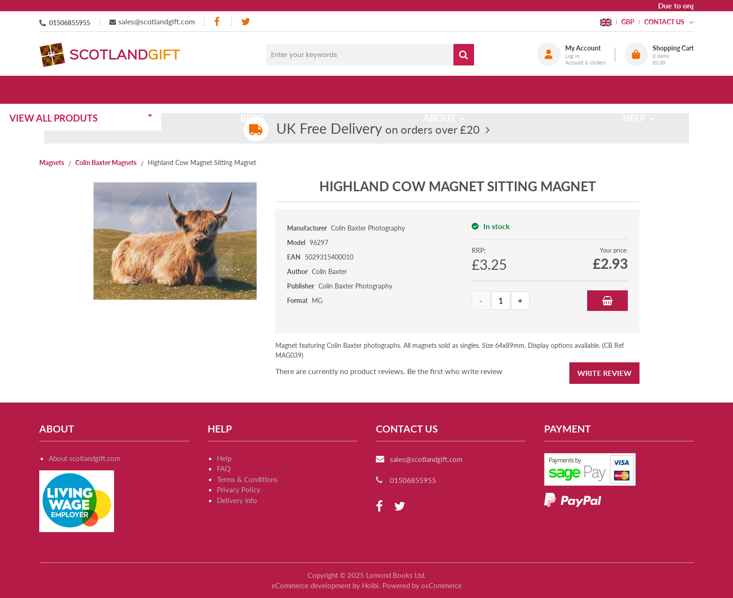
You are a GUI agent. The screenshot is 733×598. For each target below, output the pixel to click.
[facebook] (217, 22)
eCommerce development (311, 585)
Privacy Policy (238, 489)
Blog (278, 89)
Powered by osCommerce (422, 585)
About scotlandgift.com (84, 458)
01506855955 (69, 23)
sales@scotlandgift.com (156, 21)
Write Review (604, 372)
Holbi (370, 585)
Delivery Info (237, 500)
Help (224, 458)
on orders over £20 (378, 129)
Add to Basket (607, 300)
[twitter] (245, 22)
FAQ (223, 468)
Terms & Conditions (247, 479)
